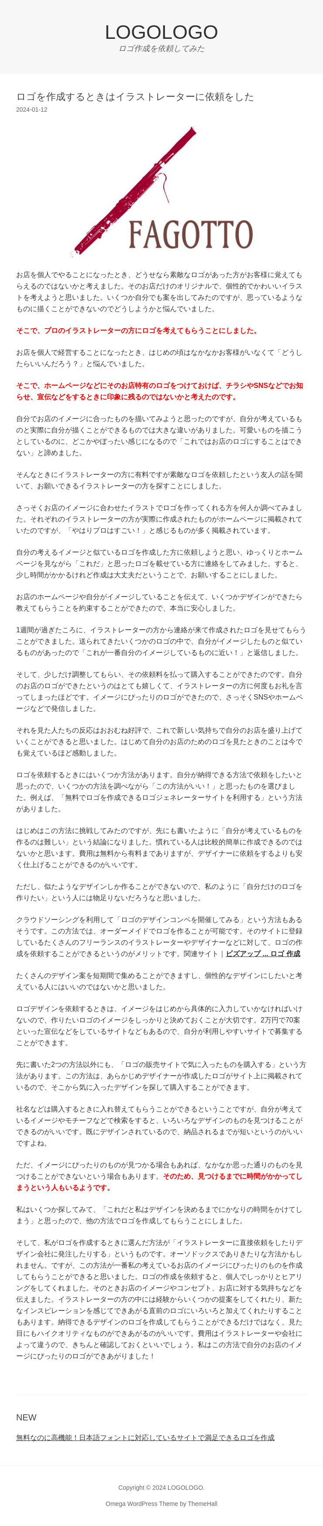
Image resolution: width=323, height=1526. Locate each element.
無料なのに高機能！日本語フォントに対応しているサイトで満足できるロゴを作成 (145, 1437)
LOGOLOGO (161, 32)
